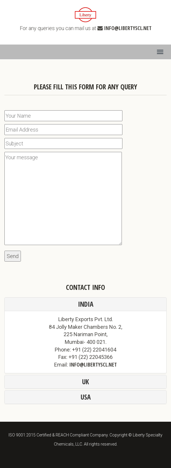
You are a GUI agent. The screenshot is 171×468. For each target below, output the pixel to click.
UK (85, 381)
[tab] (85, 304)
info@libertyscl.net (128, 28)
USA (86, 397)
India (85, 304)
